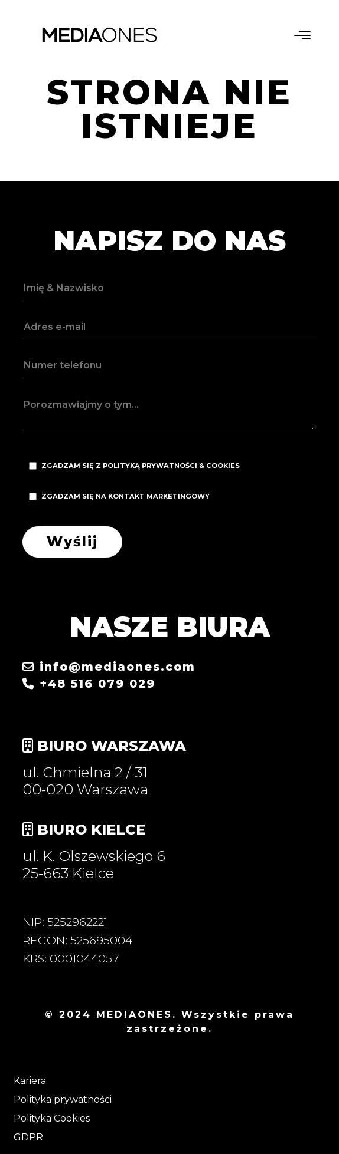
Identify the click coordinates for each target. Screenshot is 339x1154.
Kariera (30, 1080)
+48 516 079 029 (88, 684)
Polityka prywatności (63, 1099)
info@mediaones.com (108, 667)
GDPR (28, 1137)
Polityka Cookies (52, 1118)
